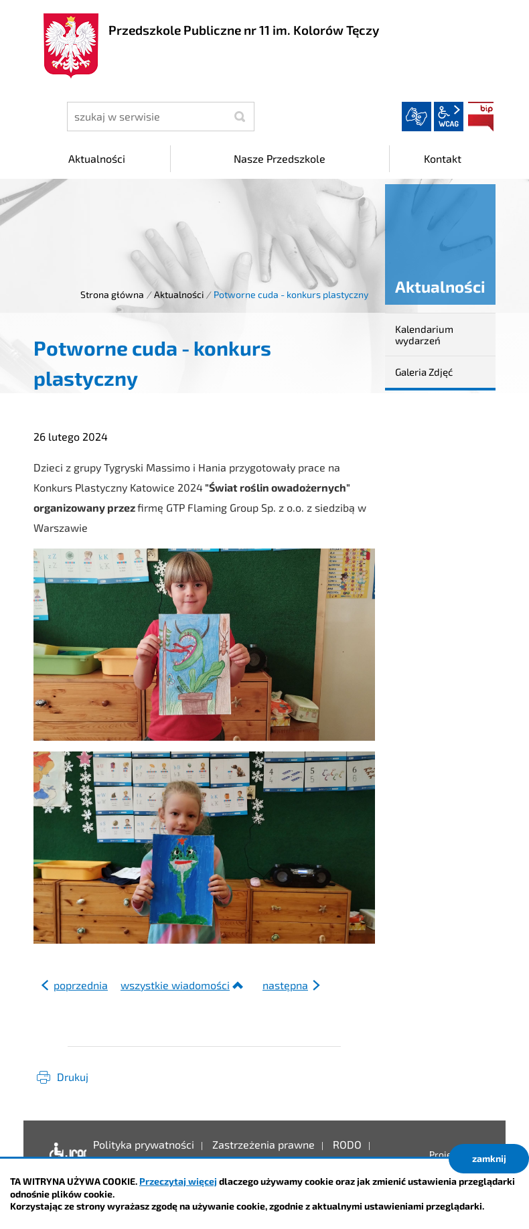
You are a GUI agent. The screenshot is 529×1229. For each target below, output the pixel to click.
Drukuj (72, 1076)
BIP (481, 116)
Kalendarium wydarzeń (424, 334)
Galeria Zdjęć (424, 372)
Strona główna (112, 294)
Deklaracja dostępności (64, 1154)
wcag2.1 (448, 116)
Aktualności (179, 294)
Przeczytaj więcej (178, 1181)
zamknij (489, 1158)
